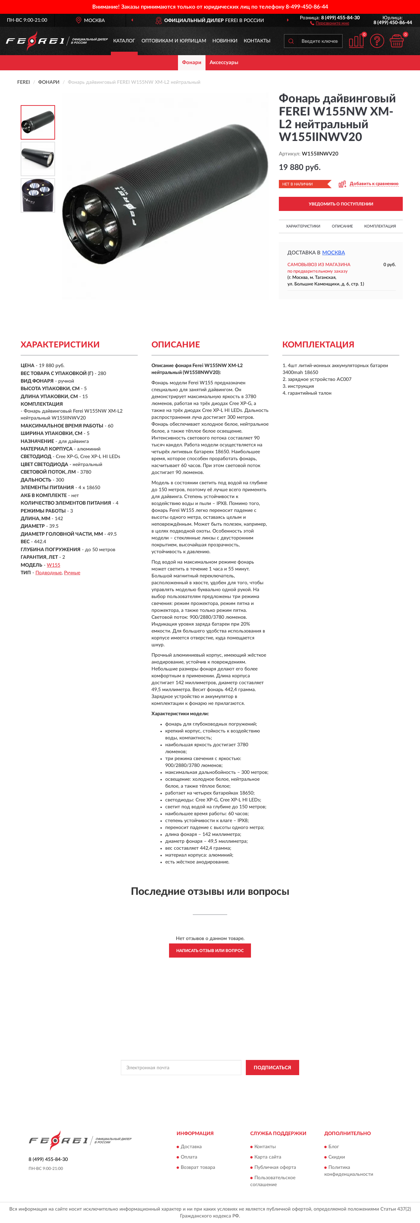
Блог (333, 1146)
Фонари (191, 62)
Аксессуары (224, 62)
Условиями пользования (272, 1083)
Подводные (48, 572)
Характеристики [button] (303, 226)
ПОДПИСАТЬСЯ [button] (272, 1067)
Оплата (189, 1157)
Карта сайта (267, 1157)
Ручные (72, 572)
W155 (53, 565)
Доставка (191, 1146)
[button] (329, 23)
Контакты (257, 41)
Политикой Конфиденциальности (212, 1083)
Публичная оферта (275, 1167)
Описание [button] (342, 226)
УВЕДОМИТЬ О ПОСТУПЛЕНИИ (341, 204)
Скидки (336, 1157)
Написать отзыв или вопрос (210, 951)
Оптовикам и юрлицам (173, 41)
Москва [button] (333, 252)
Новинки (225, 41)
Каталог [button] (124, 41)
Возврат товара (198, 1167)
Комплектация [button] (380, 226)
